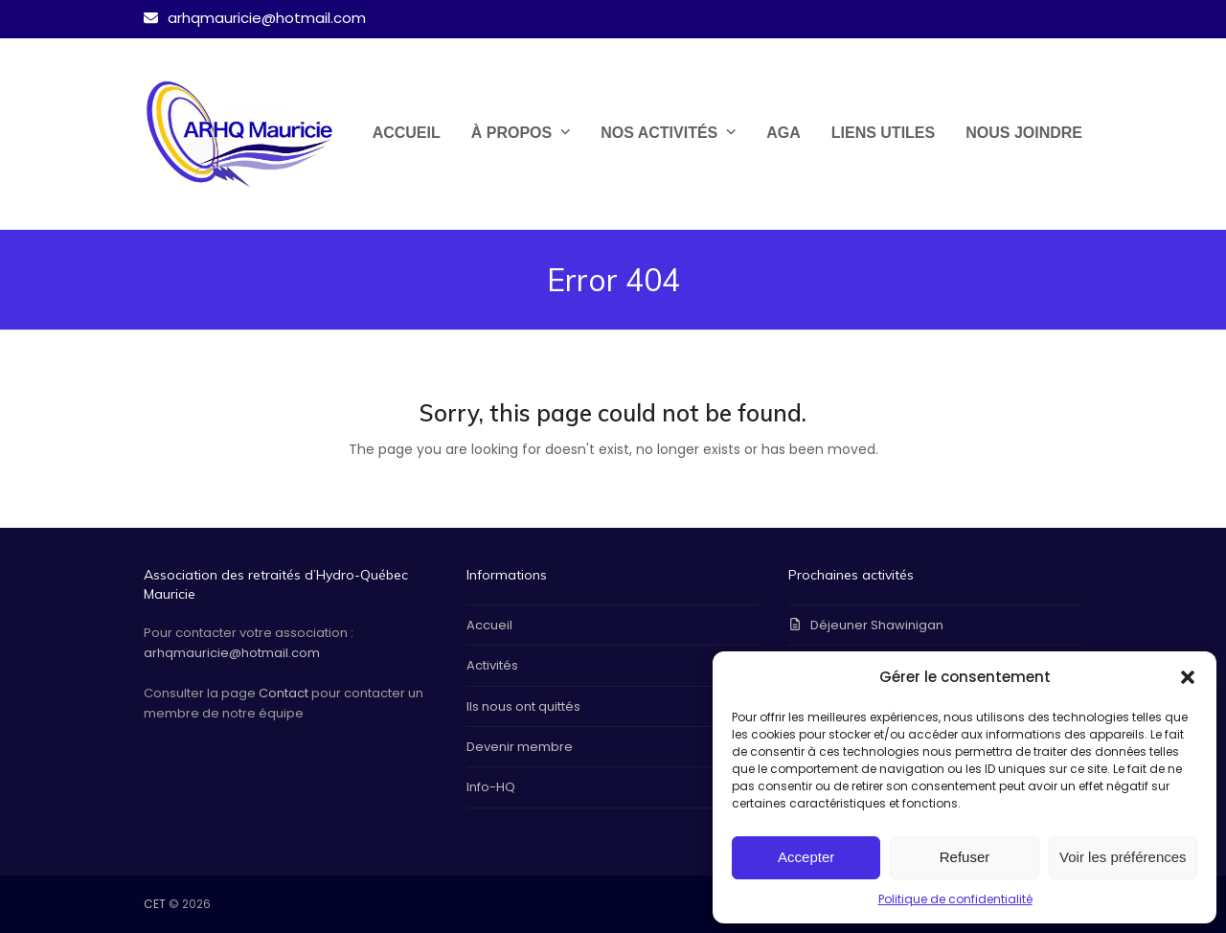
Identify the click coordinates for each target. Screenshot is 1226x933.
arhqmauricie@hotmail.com (232, 653)
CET (155, 904)
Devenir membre (519, 747)
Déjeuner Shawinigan (876, 625)
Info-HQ (490, 787)
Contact (283, 693)
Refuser (965, 857)
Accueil (489, 625)
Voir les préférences (1123, 857)
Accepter (806, 857)
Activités (492, 665)
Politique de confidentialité (955, 899)
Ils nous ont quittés (523, 706)
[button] (1187, 677)
